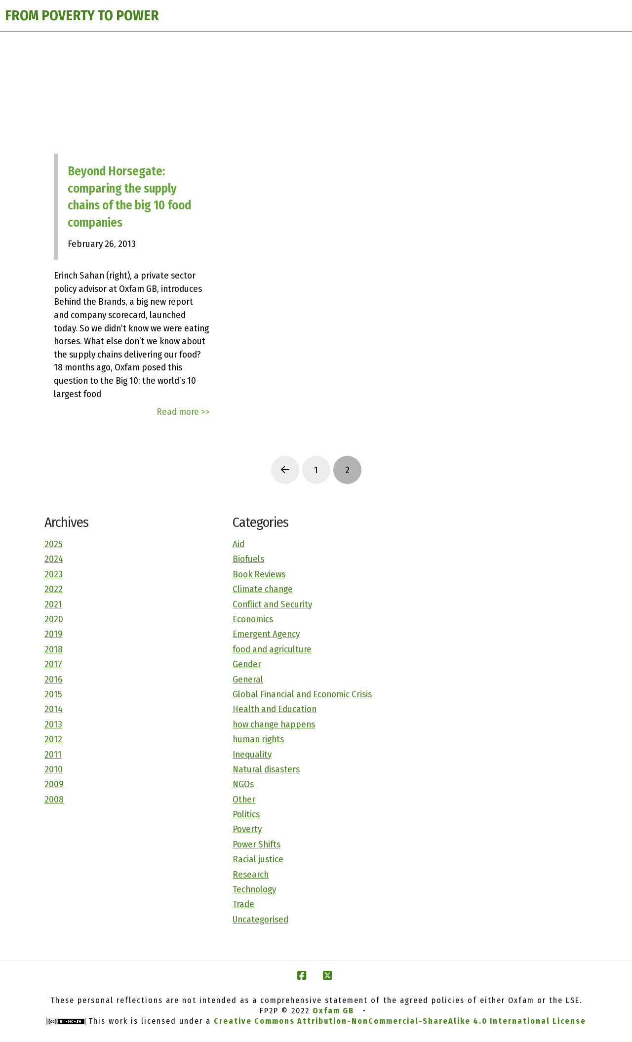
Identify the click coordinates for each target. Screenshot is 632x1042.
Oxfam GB (333, 1010)
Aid (238, 544)
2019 (53, 634)
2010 (53, 769)
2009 (54, 784)
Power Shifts (256, 844)
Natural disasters (266, 769)
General (248, 679)
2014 (53, 709)
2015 (53, 694)
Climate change (263, 589)
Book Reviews (259, 574)
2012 (53, 739)
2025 (53, 544)
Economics (253, 619)
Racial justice (258, 859)
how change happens (274, 724)
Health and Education (274, 709)
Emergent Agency (266, 634)
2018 (53, 649)
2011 (53, 754)
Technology (254, 889)
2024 (53, 558)
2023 (53, 574)
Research (251, 874)
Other (244, 799)
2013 (53, 724)
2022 (53, 589)
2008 (54, 799)
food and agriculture (272, 649)
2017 (53, 664)
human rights (258, 739)
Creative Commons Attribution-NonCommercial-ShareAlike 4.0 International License (400, 1021)
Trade (243, 904)
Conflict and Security (272, 604)
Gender (247, 664)
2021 (53, 604)
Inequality (252, 754)
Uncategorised (260, 919)
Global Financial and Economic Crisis (302, 694)
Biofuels (248, 558)
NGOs (243, 784)
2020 (53, 619)
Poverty (247, 829)
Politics (246, 814)
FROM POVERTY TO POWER (82, 15)
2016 (53, 679)
